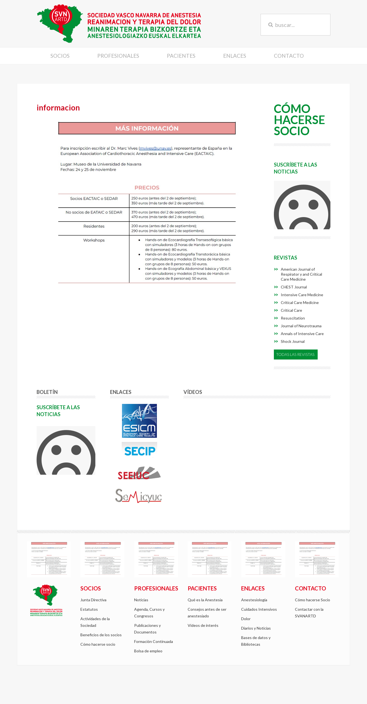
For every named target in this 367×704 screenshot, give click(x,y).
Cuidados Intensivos (259, 609)
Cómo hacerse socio (97, 644)
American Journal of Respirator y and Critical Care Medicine (301, 274)
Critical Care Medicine (300, 302)
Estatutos (89, 609)
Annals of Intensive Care (302, 333)
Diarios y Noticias (256, 628)
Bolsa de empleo (148, 650)
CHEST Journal (294, 287)
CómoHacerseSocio (299, 120)
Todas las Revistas (295, 354)
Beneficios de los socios (101, 634)
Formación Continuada (153, 641)
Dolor (246, 618)
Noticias (141, 599)
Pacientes (181, 55)
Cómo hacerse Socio (312, 599)
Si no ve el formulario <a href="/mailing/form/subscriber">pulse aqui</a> (302, 205)
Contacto (289, 55)
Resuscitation (293, 318)
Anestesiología (254, 599)
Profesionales (118, 55)
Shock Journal (293, 341)
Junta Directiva (93, 599)
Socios (60, 55)
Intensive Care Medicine (302, 294)
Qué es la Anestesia (205, 599)
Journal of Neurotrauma (301, 325)
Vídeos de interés (203, 625)
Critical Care (291, 310)
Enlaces (234, 55)
